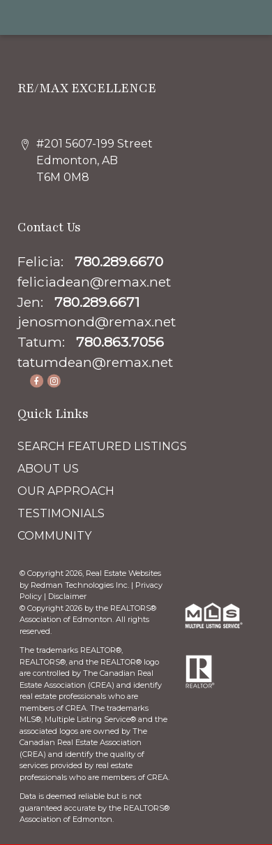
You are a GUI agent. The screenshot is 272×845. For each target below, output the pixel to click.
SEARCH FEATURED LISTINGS (102, 446)
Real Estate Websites (123, 573)
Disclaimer (67, 596)
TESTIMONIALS (61, 513)
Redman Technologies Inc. (81, 585)
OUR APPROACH (65, 491)
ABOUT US (48, 468)
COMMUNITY (54, 535)
